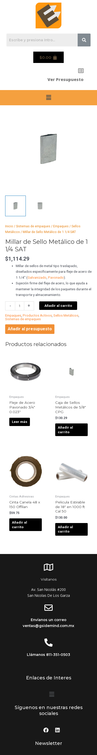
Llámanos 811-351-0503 (48, 655)
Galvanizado (37, 277)
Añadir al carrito (58, 305)
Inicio (9, 226)
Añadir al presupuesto (30, 328)
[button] (48, 97)
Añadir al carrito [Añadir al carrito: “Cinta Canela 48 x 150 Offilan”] (19, 524)
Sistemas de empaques (33, 226)
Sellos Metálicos (65, 315)
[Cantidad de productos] (19, 305)
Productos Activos (37, 315)
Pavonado (56, 277)
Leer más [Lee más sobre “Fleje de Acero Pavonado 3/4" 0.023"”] (19, 422)
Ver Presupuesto (65, 79)
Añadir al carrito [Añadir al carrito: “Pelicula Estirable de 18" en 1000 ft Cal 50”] (65, 529)
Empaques (61, 226)
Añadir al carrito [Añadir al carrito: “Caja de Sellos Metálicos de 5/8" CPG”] (65, 429)
